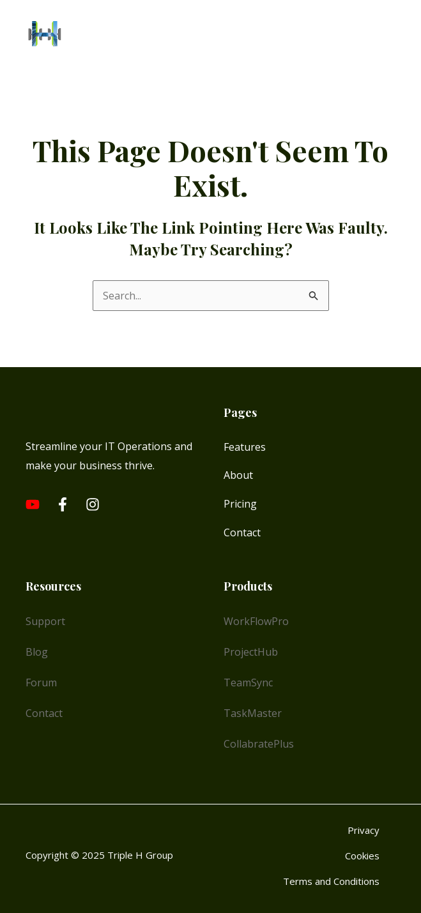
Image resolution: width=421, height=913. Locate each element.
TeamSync (248, 682)
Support (45, 621)
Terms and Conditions (331, 881)
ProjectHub (251, 652)
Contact (242, 532)
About (238, 475)
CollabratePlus (259, 744)
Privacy (363, 830)
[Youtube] (33, 504)
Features (245, 447)
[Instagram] (93, 504)
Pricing (240, 504)
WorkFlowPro (256, 621)
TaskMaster (253, 713)
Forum (41, 682)
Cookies (362, 855)
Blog (37, 652)
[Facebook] (63, 504)
